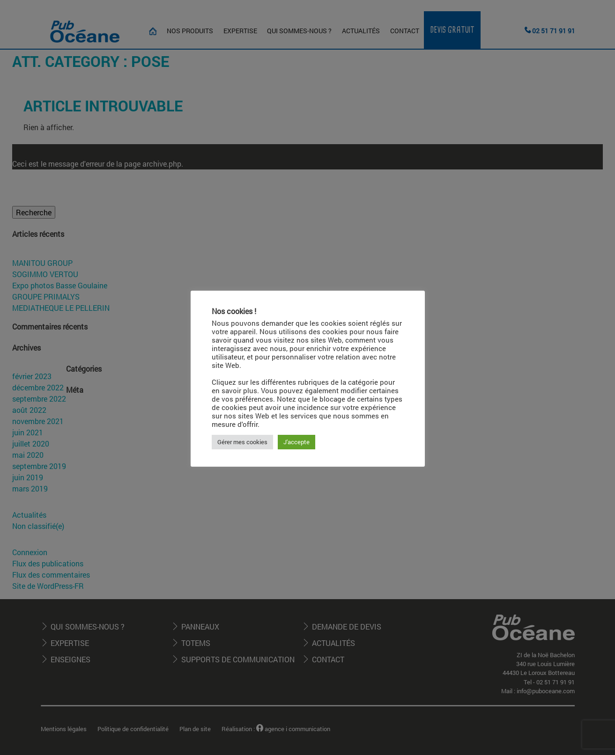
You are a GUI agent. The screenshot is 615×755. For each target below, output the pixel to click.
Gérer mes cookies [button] (242, 442)
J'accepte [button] (296, 442)
